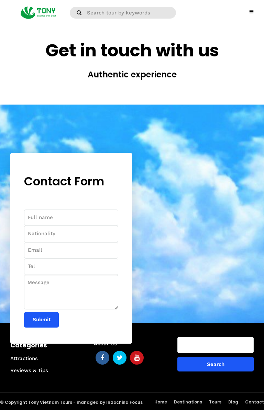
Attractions (24, 358)
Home (160, 402)
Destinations (188, 402)
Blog (233, 402)
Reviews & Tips (29, 370)
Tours (215, 402)
